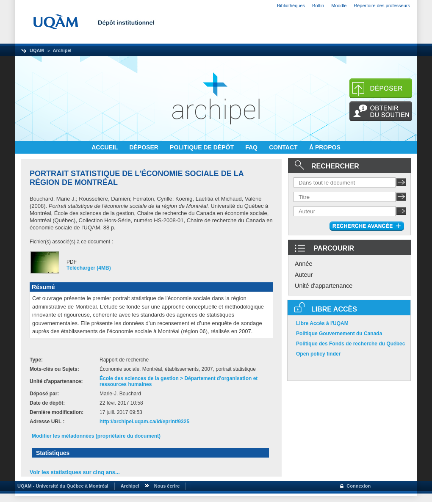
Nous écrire (167, 485)
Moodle (338, 5)
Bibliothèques (291, 5)
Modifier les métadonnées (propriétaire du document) (96, 436)
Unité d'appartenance (323, 285)
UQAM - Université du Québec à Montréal (61, 485)
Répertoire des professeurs (382, 5)
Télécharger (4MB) (88, 268)
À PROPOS (325, 147)
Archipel (62, 50)
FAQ (252, 147)
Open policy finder (318, 354)
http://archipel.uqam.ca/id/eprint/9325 (144, 422)
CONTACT (284, 147)
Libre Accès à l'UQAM (322, 323)
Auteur (304, 274)
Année (304, 263)
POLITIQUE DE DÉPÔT (202, 147)
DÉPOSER (144, 147)
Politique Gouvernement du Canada (339, 334)
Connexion (358, 485)
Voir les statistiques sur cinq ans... (75, 472)
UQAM (37, 50)
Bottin (318, 5)
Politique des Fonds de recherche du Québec (350, 344)
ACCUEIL (105, 147)
